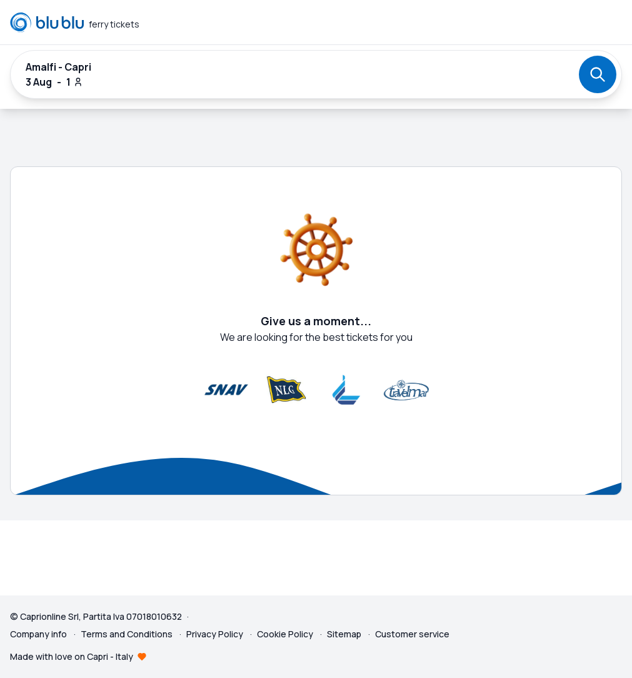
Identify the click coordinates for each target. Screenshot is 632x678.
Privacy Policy (215, 634)
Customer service (412, 634)
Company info (39, 634)
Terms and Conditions (127, 634)
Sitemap (344, 634)
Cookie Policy (286, 634)
